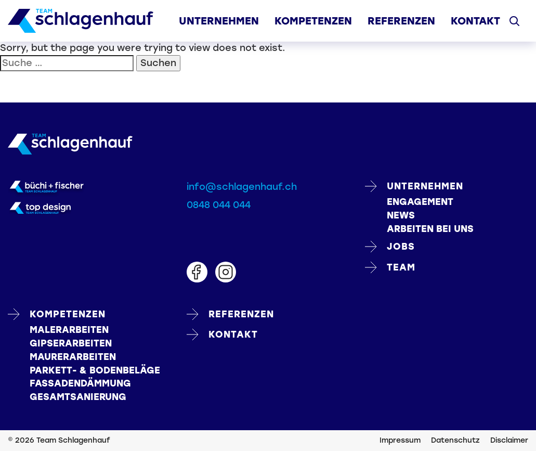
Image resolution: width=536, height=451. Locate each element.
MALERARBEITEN (69, 330)
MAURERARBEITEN (73, 357)
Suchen (158, 63)
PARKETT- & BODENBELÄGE (95, 370)
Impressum (400, 440)
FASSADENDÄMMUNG (80, 383)
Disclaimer (509, 440)
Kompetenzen (313, 21)
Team (390, 267)
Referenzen (401, 21)
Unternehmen (219, 21)
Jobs (390, 246)
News (401, 215)
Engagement (420, 202)
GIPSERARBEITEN (71, 343)
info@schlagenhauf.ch (242, 186)
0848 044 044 (219, 205)
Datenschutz (455, 440)
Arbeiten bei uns (430, 229)
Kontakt (475, 21)
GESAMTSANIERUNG (78, 397)
